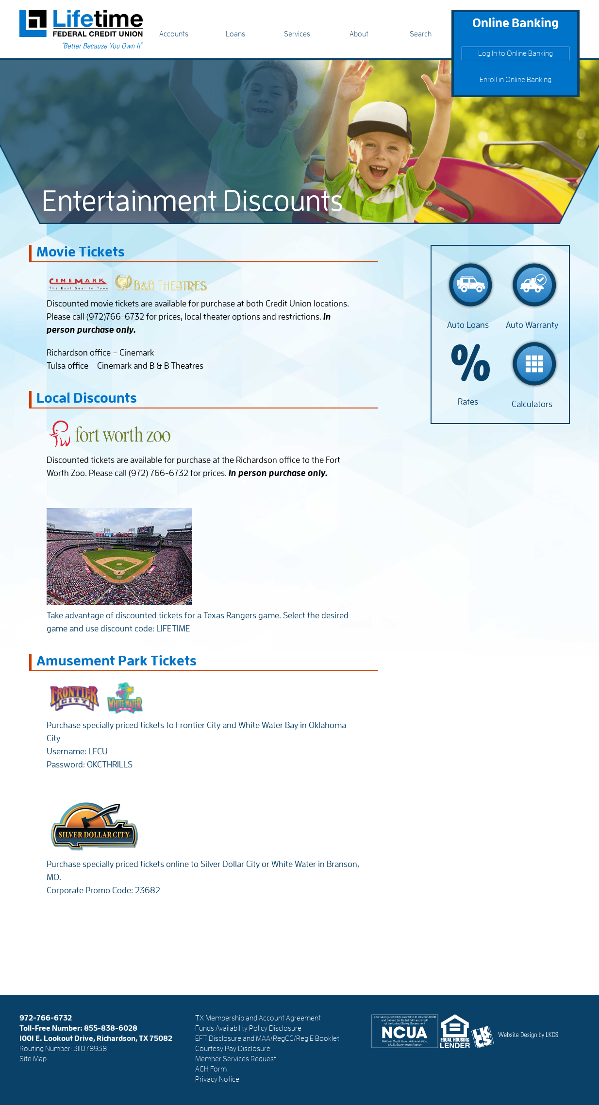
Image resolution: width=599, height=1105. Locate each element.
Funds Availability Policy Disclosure (248, 1028)
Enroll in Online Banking (515, 80)
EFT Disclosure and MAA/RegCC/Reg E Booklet (267, 1038)
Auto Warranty (532, 325)
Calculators (532, 404)
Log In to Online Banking (515, 53)
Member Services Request (235, 1059)
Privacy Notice (217, 1079)
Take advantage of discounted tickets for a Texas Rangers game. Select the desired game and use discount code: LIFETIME (198, 615)
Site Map (33, 1059)
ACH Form (211, 1069)
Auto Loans (468, 325)
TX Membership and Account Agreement (258, 1018)
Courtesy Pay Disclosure (232, 1049)
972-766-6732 (45, 1018)
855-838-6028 (110, 1028)
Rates (468, 401)
